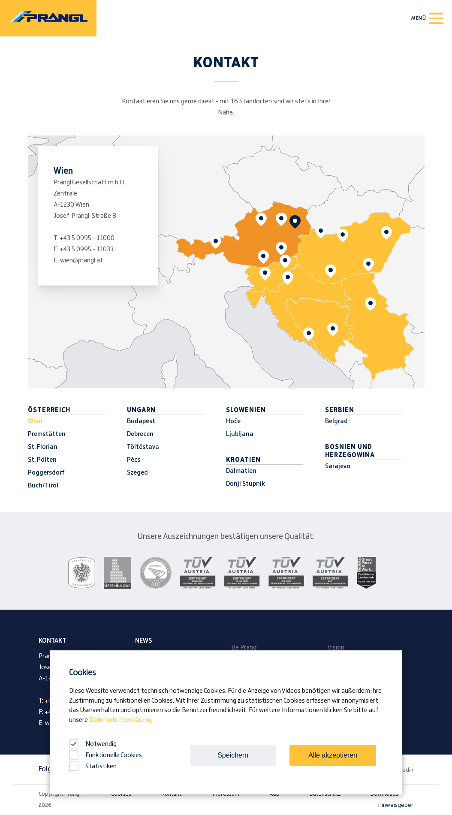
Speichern (232, 755)
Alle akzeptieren (332, 755)
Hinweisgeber (395, 805)
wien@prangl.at (81, 260)
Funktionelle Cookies (105, 755)
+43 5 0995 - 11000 (87, 238)
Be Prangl (244, 647)
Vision (336, 647)
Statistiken (93, 766)
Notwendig (93, 744)
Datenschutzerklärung (120, 720)
